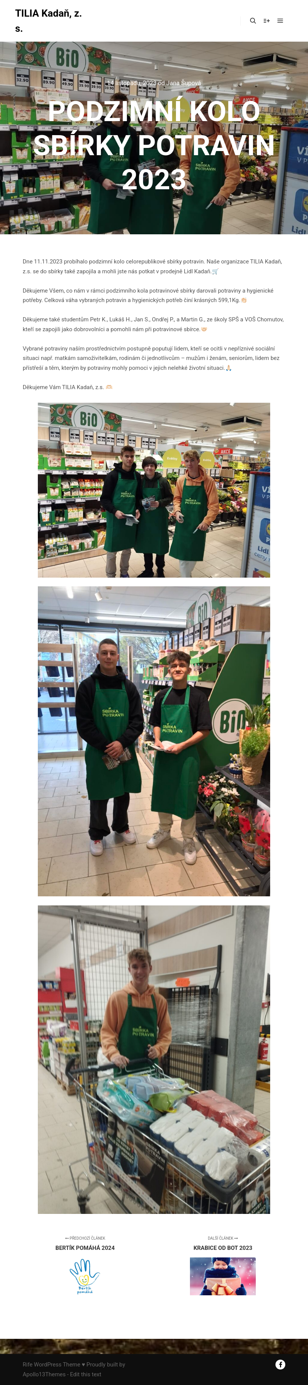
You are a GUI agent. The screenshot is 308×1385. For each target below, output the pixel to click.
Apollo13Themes (44, 1374)
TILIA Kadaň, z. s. (48, 21)
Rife (28, 1364)
